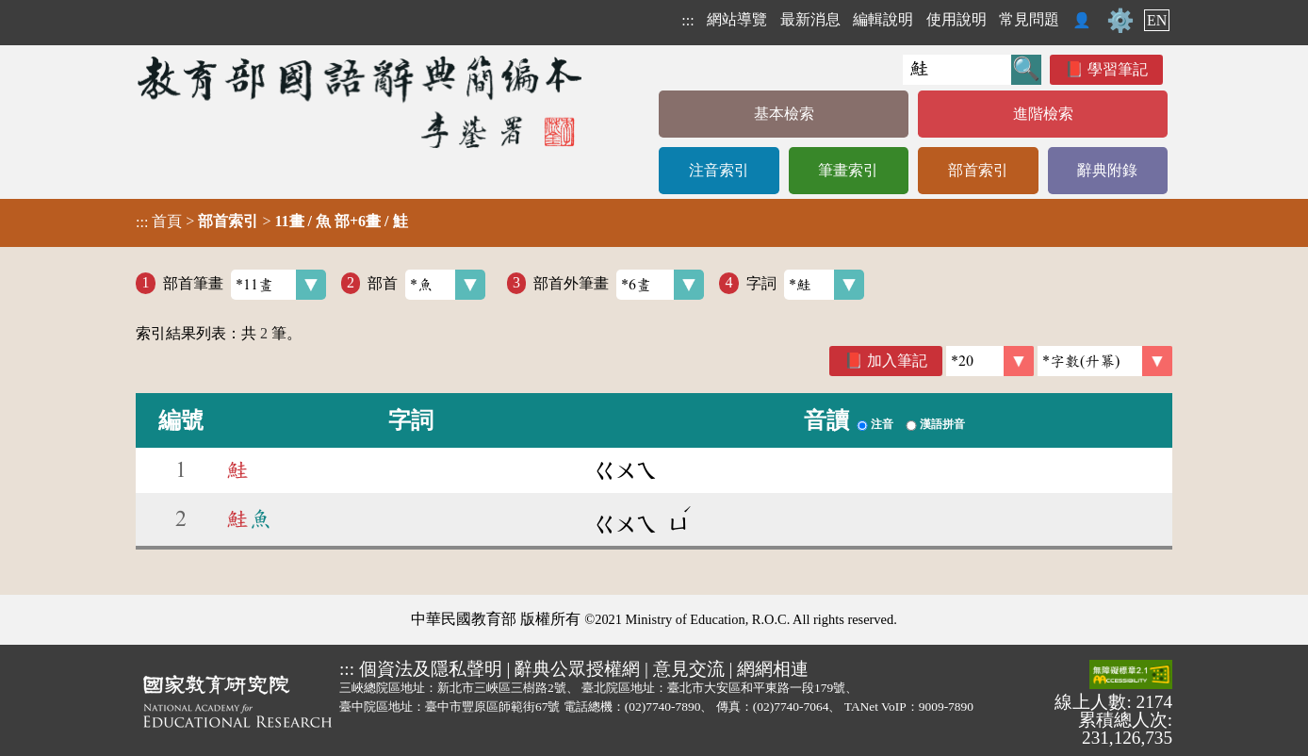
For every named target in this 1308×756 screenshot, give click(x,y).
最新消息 (810, 19)
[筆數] (990, 361)
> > (272, 221)
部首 (426, 285)
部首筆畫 (244, 285)
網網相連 (773, 669)
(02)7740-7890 (663, 706)
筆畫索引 (848, 170)
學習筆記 (1117, 69)
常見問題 (1029, 19)
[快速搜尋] (957, 70)
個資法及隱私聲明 (430, 669)
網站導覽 (737, 19)
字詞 (805, 285)
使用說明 (956, 19)
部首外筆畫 (618, 285)
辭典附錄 (1107, 170)
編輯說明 (883, 19)
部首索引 (978, 170)
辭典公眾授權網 (577, 669)
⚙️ (1120, 20)
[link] (1105, 361)
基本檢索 (784, 114)
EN (1157, 20)
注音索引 (719, 170)
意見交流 (689, 669)
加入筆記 (897, 361)
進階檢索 (1043, 114)
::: (687, 20)
